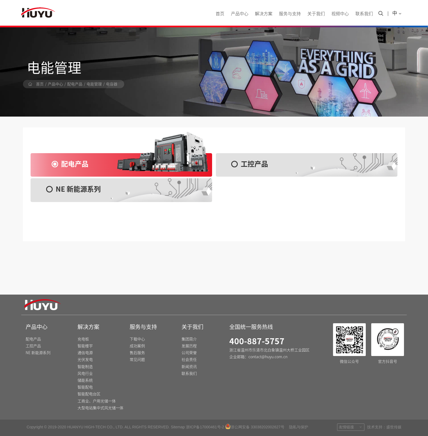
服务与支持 (290, 13)
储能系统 (85, 380)
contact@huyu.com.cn (267, 357)
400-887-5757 (256, 341)
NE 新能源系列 (38, 353)
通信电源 (85, 353)
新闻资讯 (189, 367)
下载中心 (137, 339)
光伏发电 (85, 359)
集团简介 (189, 339)
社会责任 (189, 359)
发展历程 (189, 346)
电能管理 (94, 84)
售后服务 (137, 353)
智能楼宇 (85, 346)
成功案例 (137, 346)
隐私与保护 (298, 427)
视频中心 (340, 13)
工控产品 (33, 346)
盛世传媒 (394, 427)
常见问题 (137, 359)
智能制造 (85, 367)
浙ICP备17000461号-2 (205, 427)
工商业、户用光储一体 (97, 401)
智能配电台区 (89, 394)
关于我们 (316, 13)
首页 (220, 13)
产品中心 (239, 13)
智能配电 (85, 387)
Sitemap (178, 427)
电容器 (111, 84)
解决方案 (263, 13)
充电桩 (83, 339)
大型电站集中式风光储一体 (100, 408)
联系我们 (364, 13)
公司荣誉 (189, 353)
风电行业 (85, 373)
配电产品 (74, 84)
